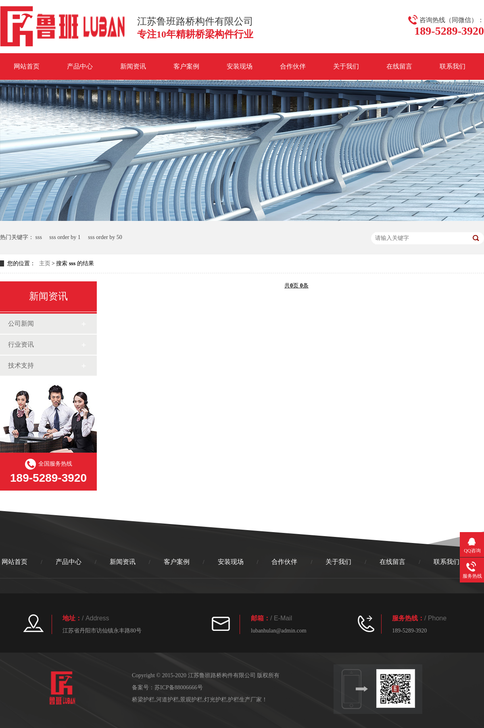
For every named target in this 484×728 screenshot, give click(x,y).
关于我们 (346, 66)
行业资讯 (21, 344)
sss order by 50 (105, 237)
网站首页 (27, 66)
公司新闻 (21, 323)
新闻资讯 (133, 66)
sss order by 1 (64, 237)
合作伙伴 (293, 66)
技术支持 (21, 365)
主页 (44, 263)
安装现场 (239, 66)
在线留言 (399, 66)
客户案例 (186, 66)
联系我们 (452, 66)
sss (38, 237)
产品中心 (80, 66)
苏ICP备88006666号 (178, 687)
